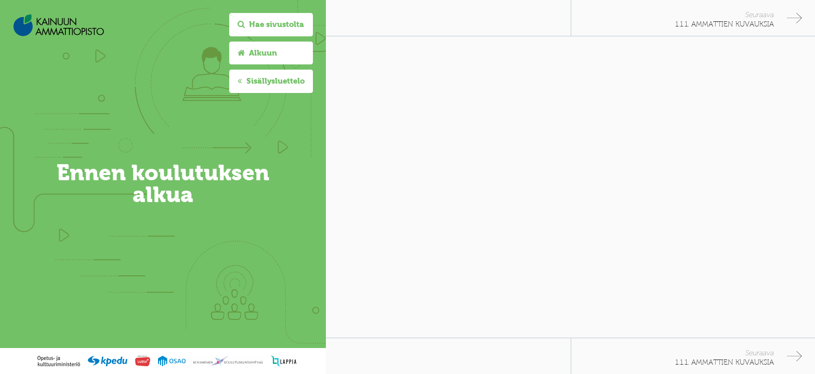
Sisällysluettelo (271, 80)
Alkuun (257, 52)
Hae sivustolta (271, 24)
